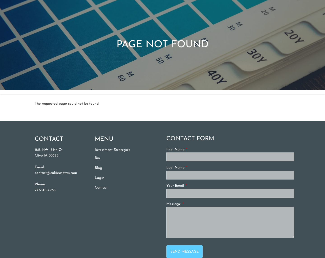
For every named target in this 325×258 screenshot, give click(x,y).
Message (190, 204)
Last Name (192, 168)
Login (99, 178)
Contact (101, 187)
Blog (98, 168)
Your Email (192, 186)
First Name (192, 149)
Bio (97, 158)
